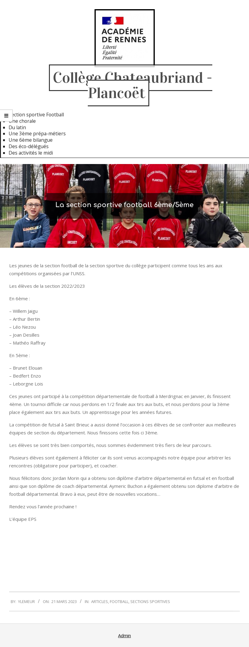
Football (119, 601)
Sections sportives (150, 601)
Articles (99, 601)
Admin (124, 635)
